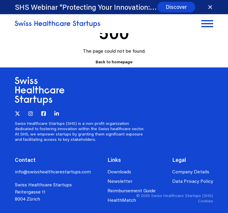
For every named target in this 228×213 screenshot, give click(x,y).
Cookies (205, 201)
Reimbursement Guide (131, 190)
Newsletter (119, 181)
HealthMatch (121, 200)
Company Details (190, 171)
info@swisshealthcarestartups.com (53, 171)
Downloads (119, 171)
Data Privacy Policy (192, 181)
